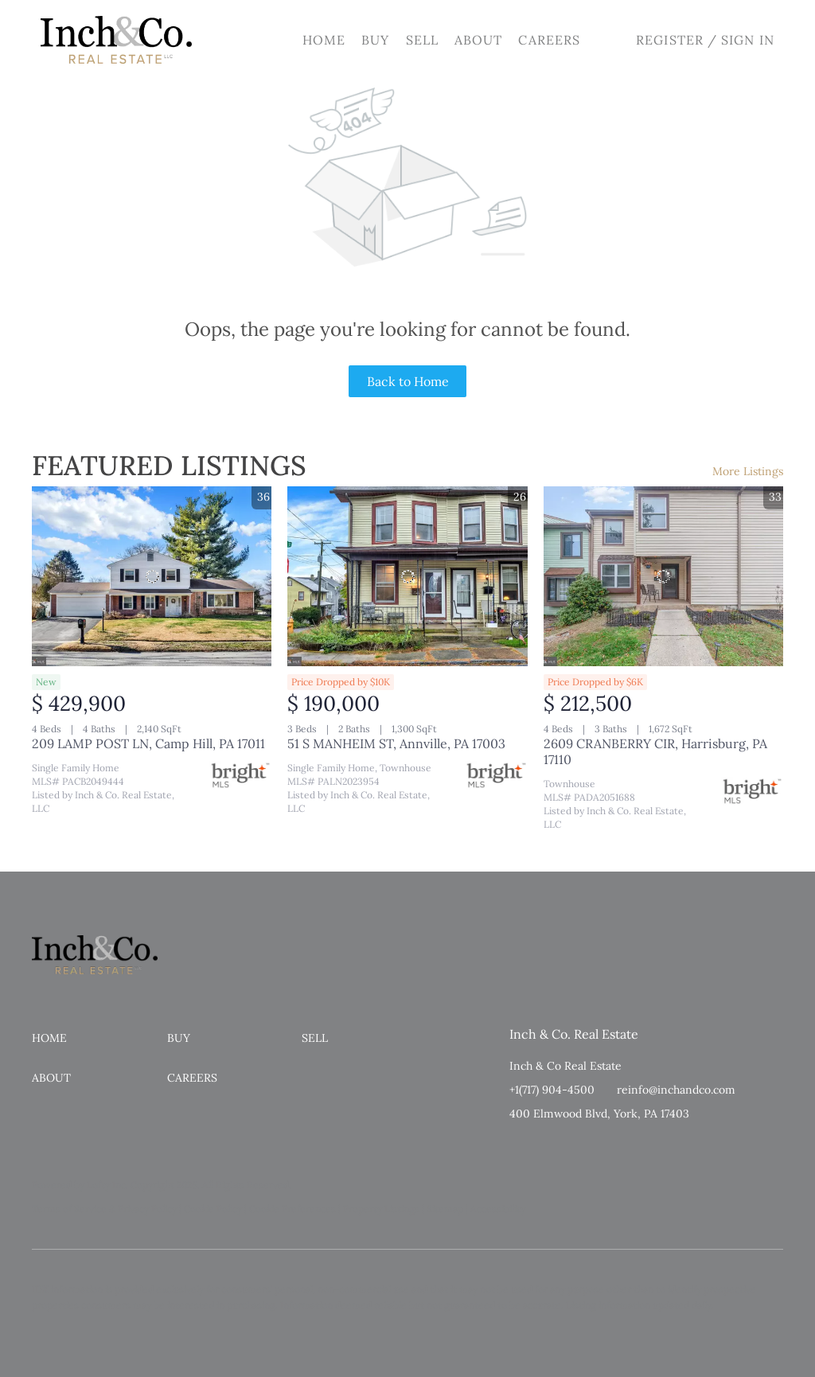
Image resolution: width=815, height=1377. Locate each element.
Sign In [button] (747, 40)
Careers (549, 40)
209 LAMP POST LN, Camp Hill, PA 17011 (148, 743)
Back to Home (408, 381)
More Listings (747, 471)
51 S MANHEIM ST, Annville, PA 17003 (396, 743)
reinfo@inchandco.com (676, 1089)
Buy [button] (375, 40)
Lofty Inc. (107, 1185)
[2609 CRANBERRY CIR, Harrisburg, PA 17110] (663, 576)
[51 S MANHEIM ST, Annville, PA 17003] (407, 576)
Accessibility (497, 1209)
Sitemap (445, 1209)
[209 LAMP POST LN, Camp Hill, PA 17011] (151, 576)
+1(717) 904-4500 (552, 1089)
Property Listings (381, 1209)
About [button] (478, 40)
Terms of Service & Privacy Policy (104, 1209)
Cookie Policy (213, 1209)
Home (323, 40)
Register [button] (670, 40)
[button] (116, 40)
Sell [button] (422, 40)
